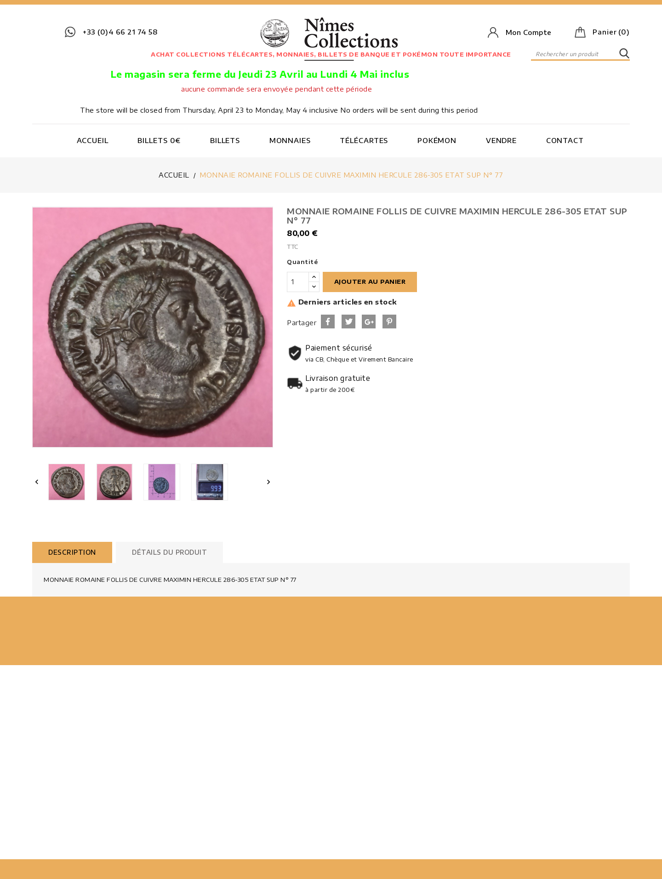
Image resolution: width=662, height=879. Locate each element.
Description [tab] (72, 552)
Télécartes (364, 140)
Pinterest (389, 321)
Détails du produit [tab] (169, 552)
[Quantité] (298, 282)
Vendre (501, 140)
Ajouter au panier (370, 281)
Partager (328, 321)
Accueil (92, 140)
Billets (225, 140)
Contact (565, 140)
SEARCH (624, 53)
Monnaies (290, 140)
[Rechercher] (580, 53)
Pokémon (437, 140)
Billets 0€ (159, 140)
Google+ (369, 321)
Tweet (348, 321)
